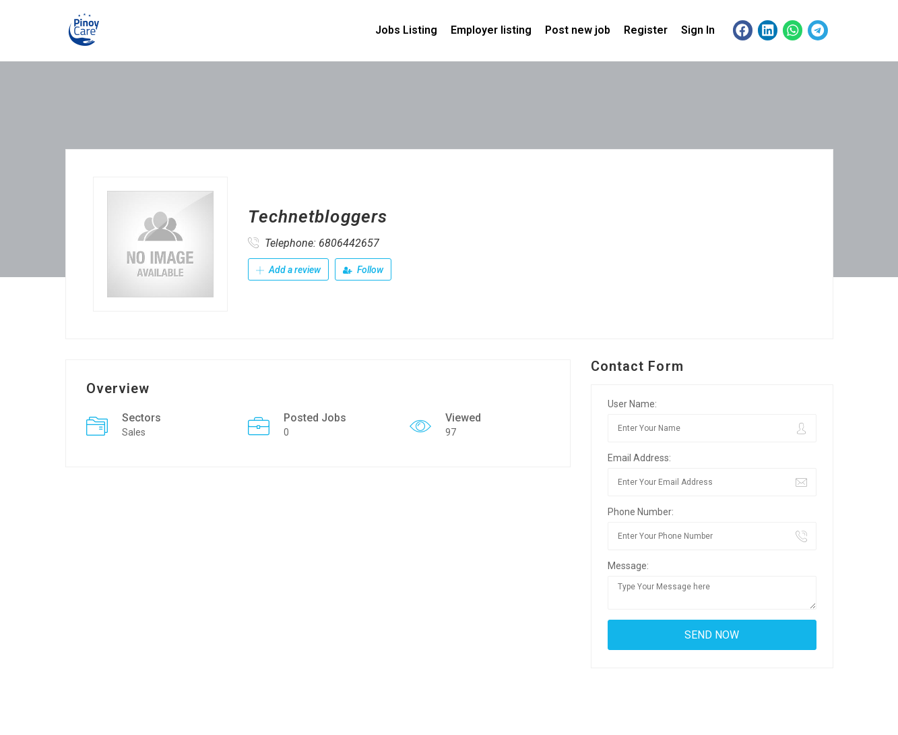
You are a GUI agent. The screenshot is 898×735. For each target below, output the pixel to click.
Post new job (577, 30)
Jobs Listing (406, 30)
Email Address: (639, 458)
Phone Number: (641, 512)
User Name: (632, 404)
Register (646, 30)
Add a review (288, 269)
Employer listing (491, 30)
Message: (628, 565)
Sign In (698, 30)
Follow (363, 269)
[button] (742, 30)
